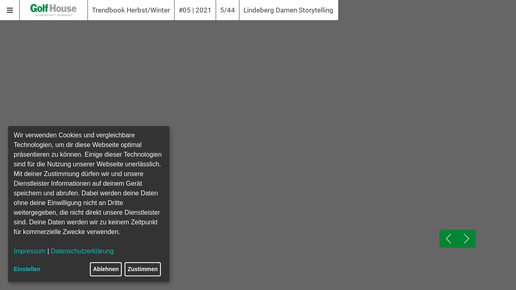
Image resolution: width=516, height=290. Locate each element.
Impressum (30, 251)
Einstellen (27, 269)
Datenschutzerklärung (82, 251)
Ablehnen (106, 269)
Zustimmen (143, 269)
